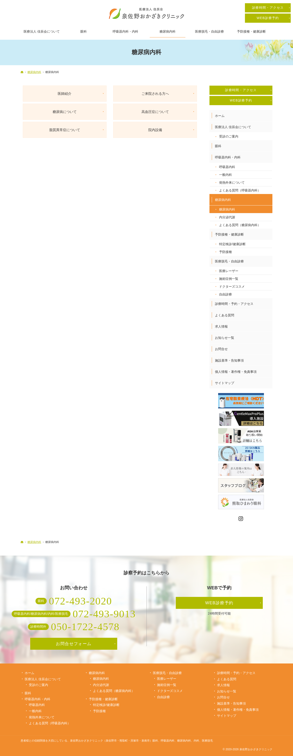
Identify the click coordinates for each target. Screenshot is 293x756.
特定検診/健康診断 (232, 244)
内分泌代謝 (227, 217)
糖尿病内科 (223, 200)
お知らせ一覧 (224, 338)
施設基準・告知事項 (229, 360)
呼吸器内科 (227, 167)
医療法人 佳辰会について (233, 127)
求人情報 (221, 326)
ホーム (220, 116)
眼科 (218, 146)
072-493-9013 (104, 614)
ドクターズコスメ (232, 286)
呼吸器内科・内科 (228, 157)
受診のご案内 (228, 136)
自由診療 (225, 294)
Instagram (241, 518)
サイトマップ (224, 383)
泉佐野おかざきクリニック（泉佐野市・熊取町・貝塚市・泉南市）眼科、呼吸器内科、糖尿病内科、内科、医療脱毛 (141, 740)
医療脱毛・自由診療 (229, 261)
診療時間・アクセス (241, 90)
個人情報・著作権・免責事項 (236, 372)
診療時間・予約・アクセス (234, 304)
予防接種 (225, 252)
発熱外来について (232, 182)
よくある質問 (224, 315)
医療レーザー (228, 271)
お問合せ (221, 349)
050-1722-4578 (85, 626)
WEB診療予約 (241, 100)
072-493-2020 (80, 601)
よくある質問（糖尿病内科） (240, 225)
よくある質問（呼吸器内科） (240, 190)
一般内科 (225, 175)
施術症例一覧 (228, 279)
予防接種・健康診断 (229, 234)
